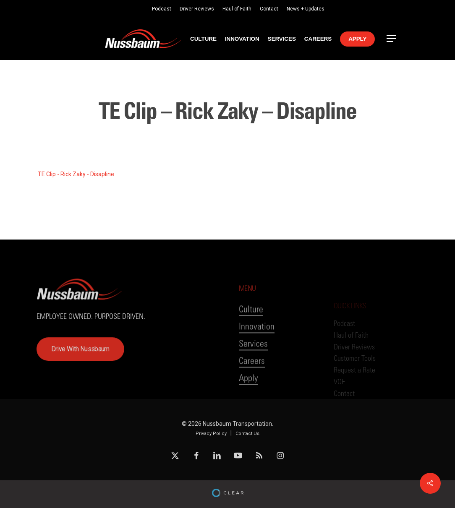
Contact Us (247, 433)
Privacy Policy (211, 433)
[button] (392, 38)
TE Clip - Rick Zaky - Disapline (76, 174)
